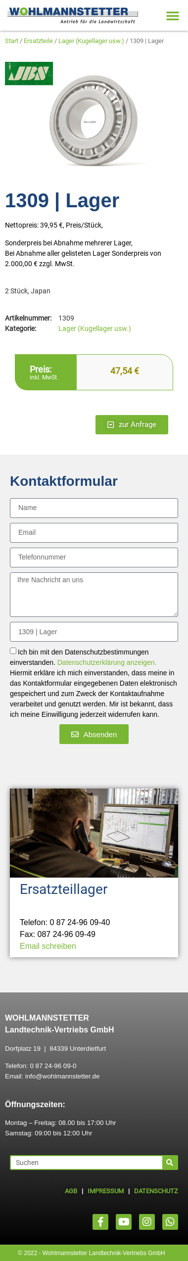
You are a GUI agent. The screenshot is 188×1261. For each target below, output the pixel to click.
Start (11, 41)
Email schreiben (48, 946)
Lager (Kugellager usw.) (91, 41)
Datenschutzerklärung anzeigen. (107, 663)
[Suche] (169, 1162)
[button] (172, 15)
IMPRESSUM (106, 1191)
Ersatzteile (38, 41)
